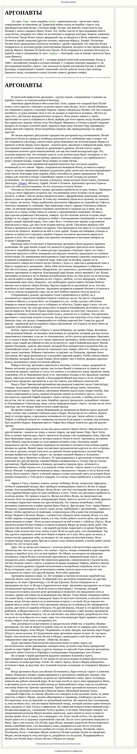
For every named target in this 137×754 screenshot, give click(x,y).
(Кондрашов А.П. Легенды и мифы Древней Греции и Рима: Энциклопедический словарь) (58, 743)
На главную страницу (68, 2)
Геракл (23, 183)
